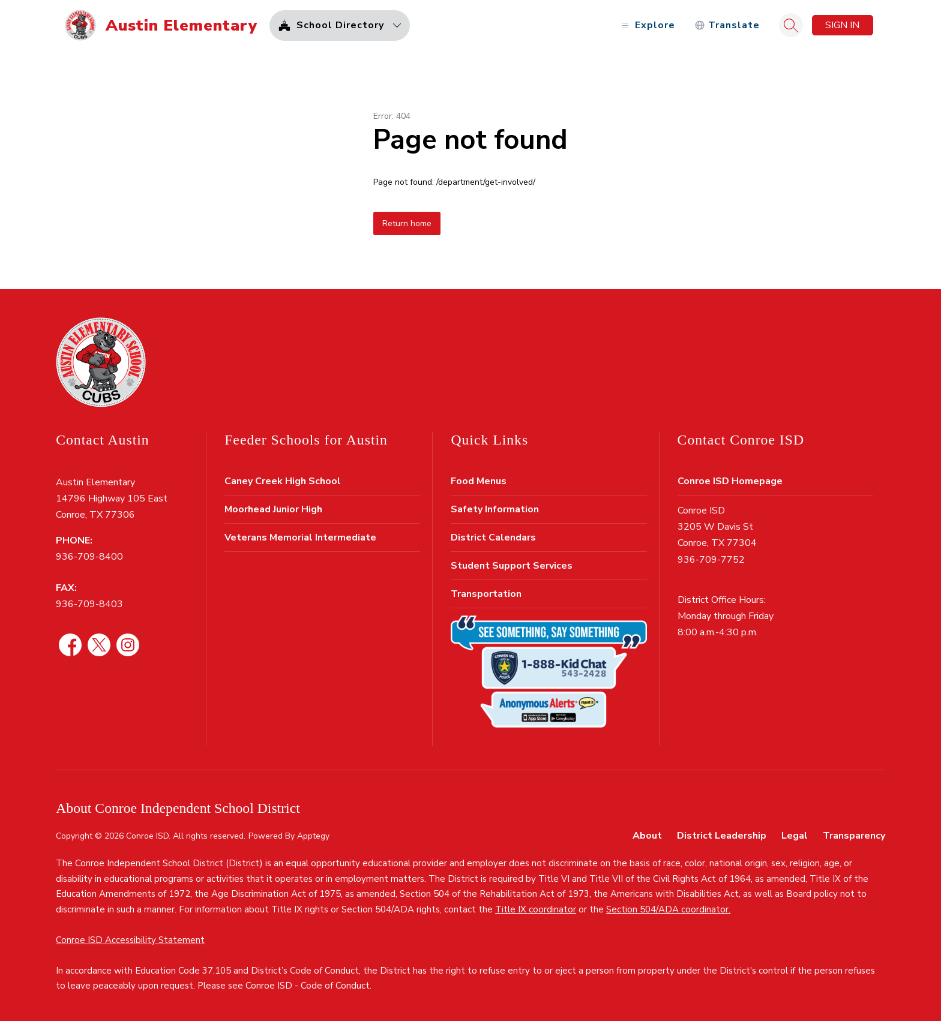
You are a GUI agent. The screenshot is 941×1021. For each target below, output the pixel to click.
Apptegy (313, 836)
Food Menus (479, 481)
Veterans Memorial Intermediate (300, 537)
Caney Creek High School (282, 481)
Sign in (842, 25)
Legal (794, 835)
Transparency (854, 835)
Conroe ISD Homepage (730, 481)
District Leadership (721, 835)
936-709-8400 (89, 556)
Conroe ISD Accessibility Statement (130, 940)
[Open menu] (646, 25)
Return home (406, 223)
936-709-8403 (89, 604)
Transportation (486, 593)
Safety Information (495, 509)
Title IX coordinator (535, 909)
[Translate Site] (727, 25)
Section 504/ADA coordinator (667, 909)
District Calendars (493, 537)
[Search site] (791, 25)
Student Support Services (512, 565)
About (647, 835)
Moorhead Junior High (273, 509)
